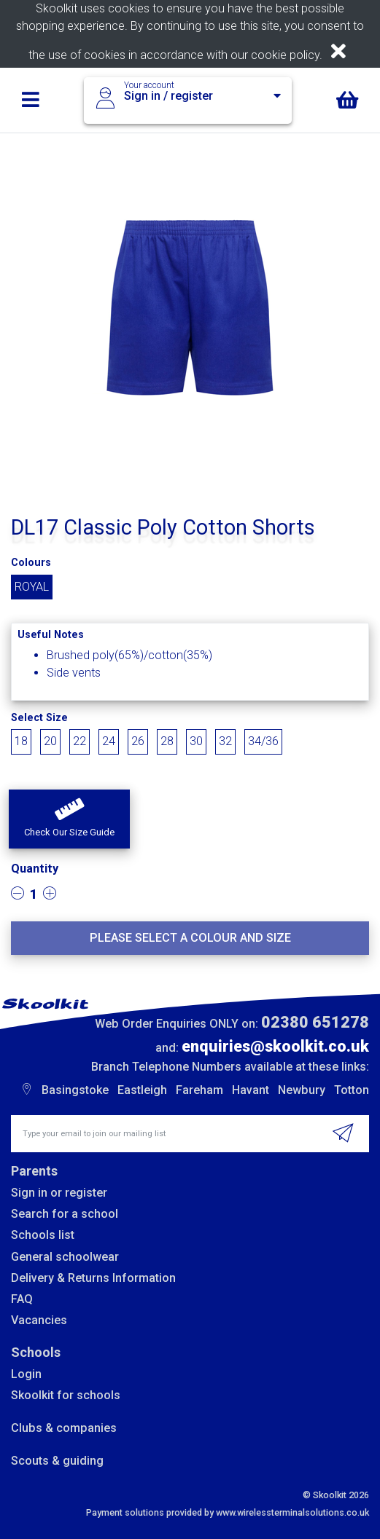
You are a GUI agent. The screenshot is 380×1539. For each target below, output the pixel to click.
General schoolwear (65, 1257)
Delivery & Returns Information (93, 1278)
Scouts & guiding (57, 1461)
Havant (250, 1090)
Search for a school (64, 1214)
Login (26, 1374)
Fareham (199, 1090)
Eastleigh (142, 1090)
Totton (351, 1090)
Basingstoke (75, 1090)
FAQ (22, 1299)
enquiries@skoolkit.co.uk (275, 1046)
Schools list (42, 1235)
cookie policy (285, 55)
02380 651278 (315, 1022)
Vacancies (39, 1320)
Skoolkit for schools (65, 1395)
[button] (69, 819)
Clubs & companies (64, 1428)
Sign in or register (59, 1193)
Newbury (301, 1090)
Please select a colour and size (190, 938)
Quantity (34, 868)
